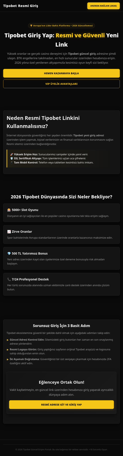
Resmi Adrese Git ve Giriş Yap (61, 404)
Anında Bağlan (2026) (103, 5)
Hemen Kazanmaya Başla (61, 73)
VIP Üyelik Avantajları (61, 83)
